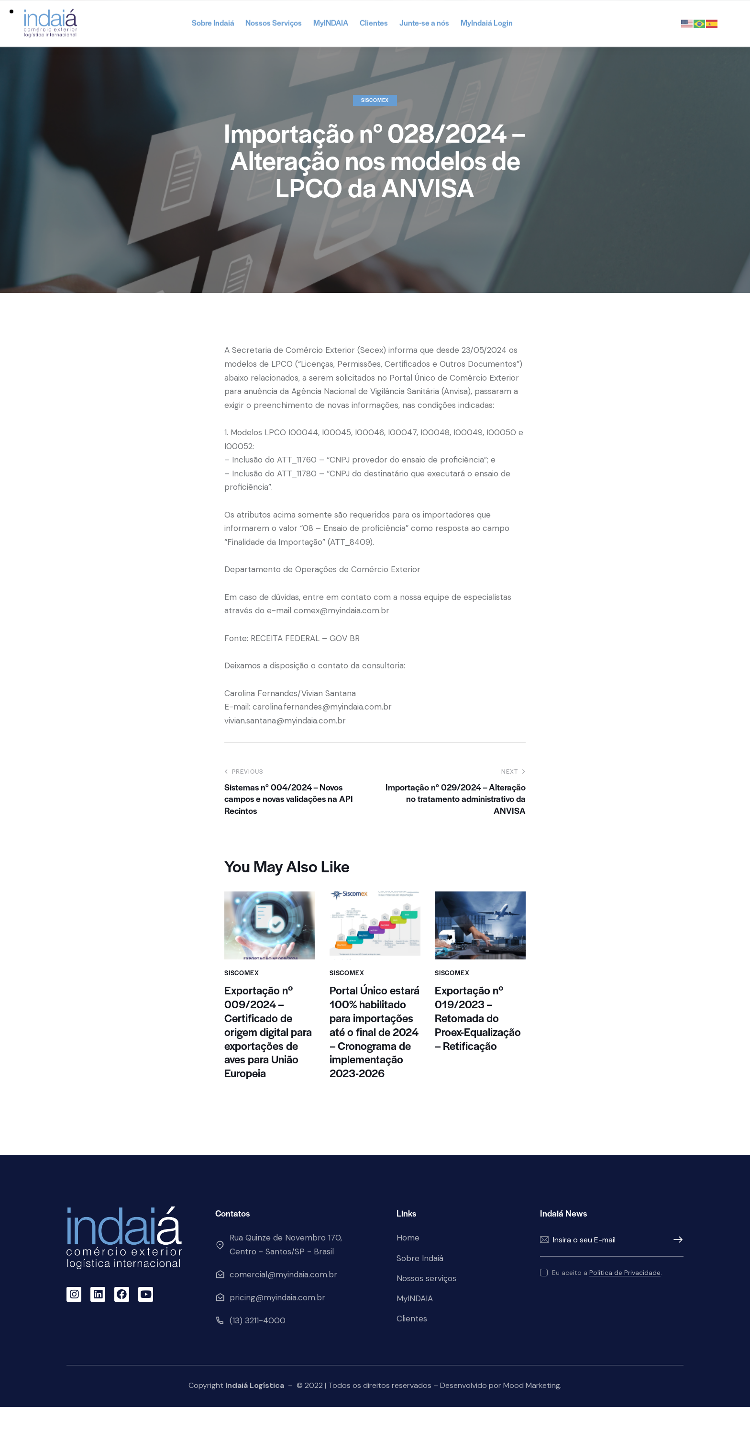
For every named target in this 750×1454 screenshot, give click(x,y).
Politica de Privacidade (625, 1319)
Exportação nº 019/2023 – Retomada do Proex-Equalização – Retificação (478, 1064)
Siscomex (375, 146)
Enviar (676, 1287)
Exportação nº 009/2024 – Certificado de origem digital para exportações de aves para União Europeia (268, 1078)
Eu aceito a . (607, 1319)
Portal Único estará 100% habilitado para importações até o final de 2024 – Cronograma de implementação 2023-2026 (374, 1078)
